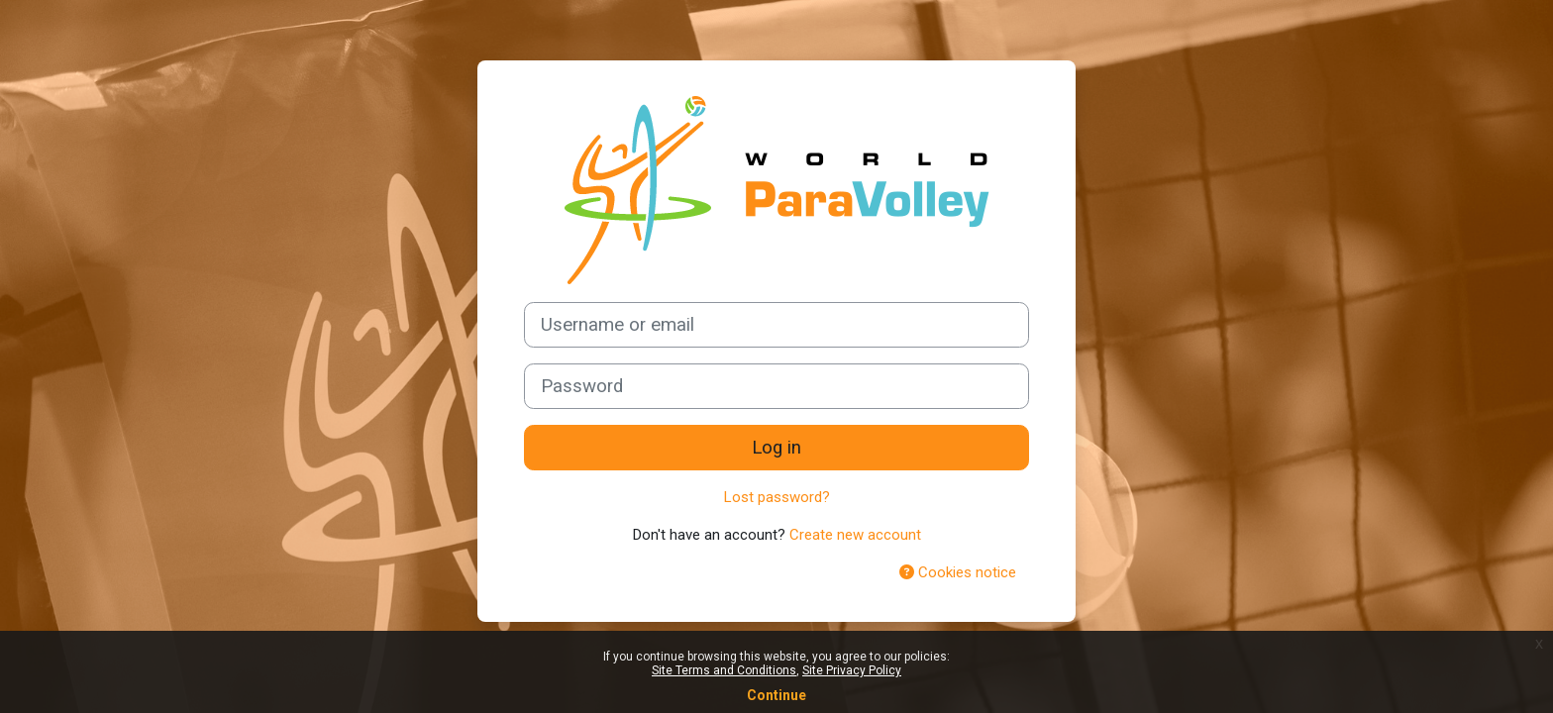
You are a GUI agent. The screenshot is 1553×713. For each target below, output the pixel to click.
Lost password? (777, 497)
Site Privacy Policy (851, 670)
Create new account (855, 535)
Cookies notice (957, 572)
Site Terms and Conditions (724, 670)
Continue (776, 695)
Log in (776, 447)
